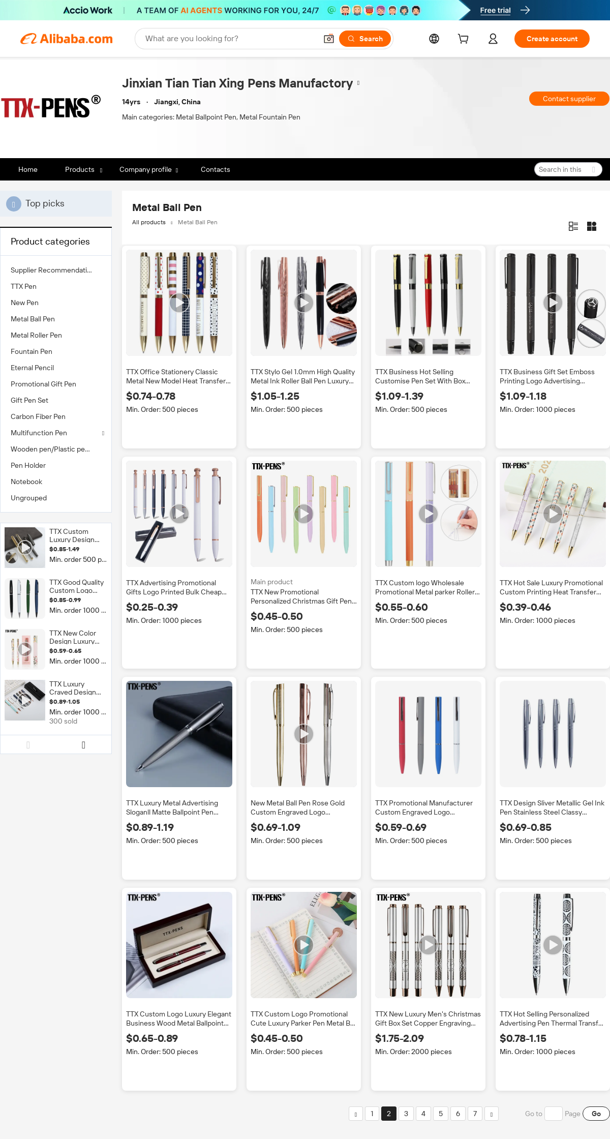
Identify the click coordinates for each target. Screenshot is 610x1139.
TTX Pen (24, 286)
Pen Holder (28, 465)
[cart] (465, 40)
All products (149, 222)
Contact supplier (569, 99)
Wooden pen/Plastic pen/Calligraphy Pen (56, 449)
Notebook (26, 481)
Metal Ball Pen (33, 319)
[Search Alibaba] (230, 38)
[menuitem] (56, 270)
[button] (329, 39)
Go (596, 1114)
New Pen (25, 302)
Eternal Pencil (32, 368)
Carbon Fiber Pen (38, 416)
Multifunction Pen (39, 433)
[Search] (365, 39)
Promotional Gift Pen (43, 384)
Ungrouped (29, 498)
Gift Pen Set (29, 400)
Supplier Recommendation (53, 270)
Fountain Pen (31, 351)
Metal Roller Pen (36, 335)
